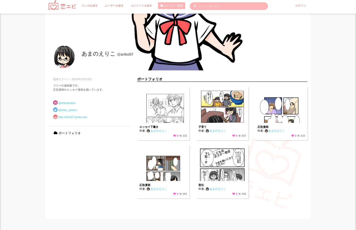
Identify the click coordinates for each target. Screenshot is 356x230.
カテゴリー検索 (172, 5)
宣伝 (201, 185)
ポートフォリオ (67, 133)
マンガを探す (90, 5)
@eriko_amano (67, 110)
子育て (202, 127)
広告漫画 (262, 127)
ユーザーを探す (114, 5)
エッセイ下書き (148, 127)
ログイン (300, 5)
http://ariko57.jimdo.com (72, 117)
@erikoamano (66, 103)
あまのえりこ (156, 130)
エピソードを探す (141, 5)
